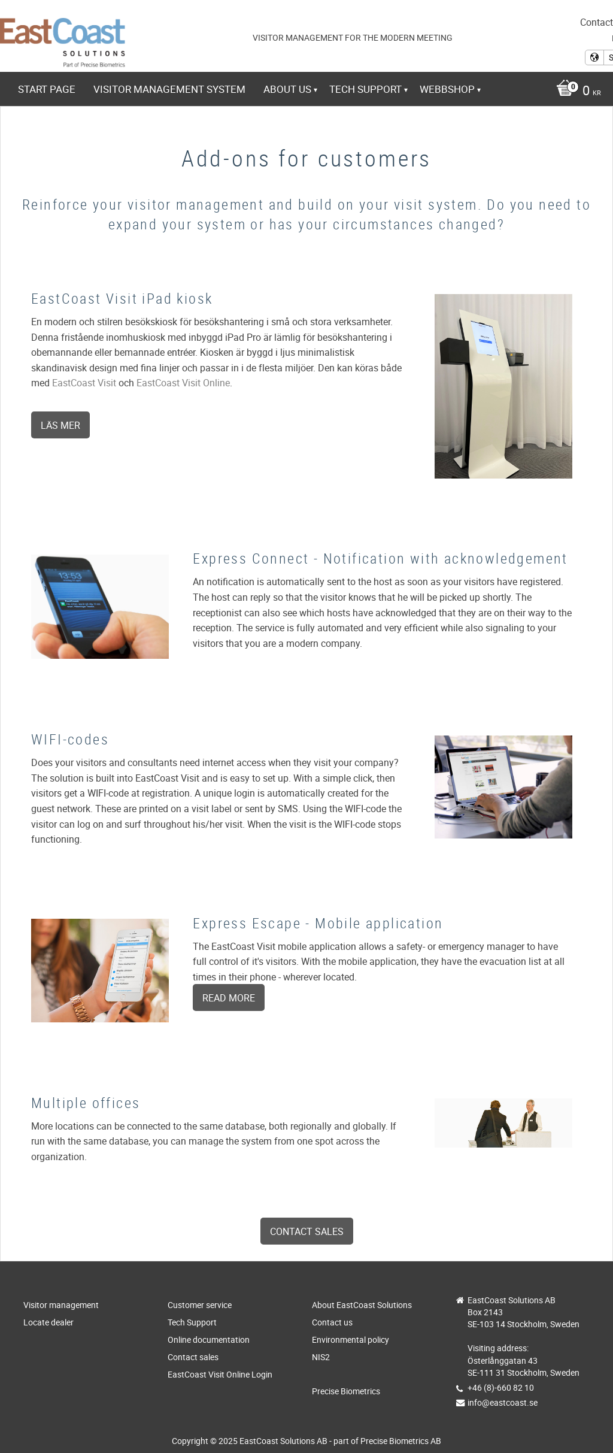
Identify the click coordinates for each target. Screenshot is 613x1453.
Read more (228, 997)
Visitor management (61, 1304)
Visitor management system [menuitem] (169, 89)
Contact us (332, 1322)
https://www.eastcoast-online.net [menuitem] (123, 122)
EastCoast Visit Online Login (220, 1374)
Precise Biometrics (346, 1391)
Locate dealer (48, 1322)
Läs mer (60, 425)
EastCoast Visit (84, 382)
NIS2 (321, 1357)
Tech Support (192, 1322)
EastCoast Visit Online (183, 382)
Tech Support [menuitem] (365, 89)
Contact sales (307, 1231)
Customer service (200, 1304)
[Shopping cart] (575, 91)
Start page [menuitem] (46, 89)
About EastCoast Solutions (362, 1304)
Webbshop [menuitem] (447, 89)
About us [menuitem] (287, 89)
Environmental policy (350, 1339)
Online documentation (209, 1339)
